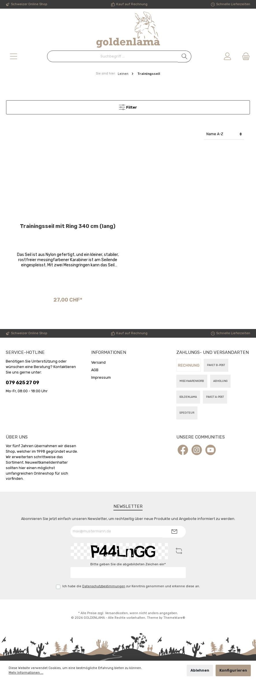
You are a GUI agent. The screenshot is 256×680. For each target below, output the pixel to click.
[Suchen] (184, 56)
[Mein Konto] (227, 56)
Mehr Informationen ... (26, 673)
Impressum (101, 377)
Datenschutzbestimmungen (103, 586)
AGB (94, 370)
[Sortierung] (224, 134)
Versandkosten (116, 613)
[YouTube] (210, 449)
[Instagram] (196, 449)
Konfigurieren (233, 670)
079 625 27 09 (22, 382)
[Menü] (13, 56)
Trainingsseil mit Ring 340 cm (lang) (67, 226)
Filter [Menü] (128, 105)
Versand (98, 362)
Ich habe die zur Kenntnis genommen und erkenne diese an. (131, 586)
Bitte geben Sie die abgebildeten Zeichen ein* (128, 564)
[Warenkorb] (244, 56)
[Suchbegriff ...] (112, 56)
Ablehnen (199, 670)
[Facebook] (182, 449)
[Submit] (174, 532)
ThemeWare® (174, 618)
